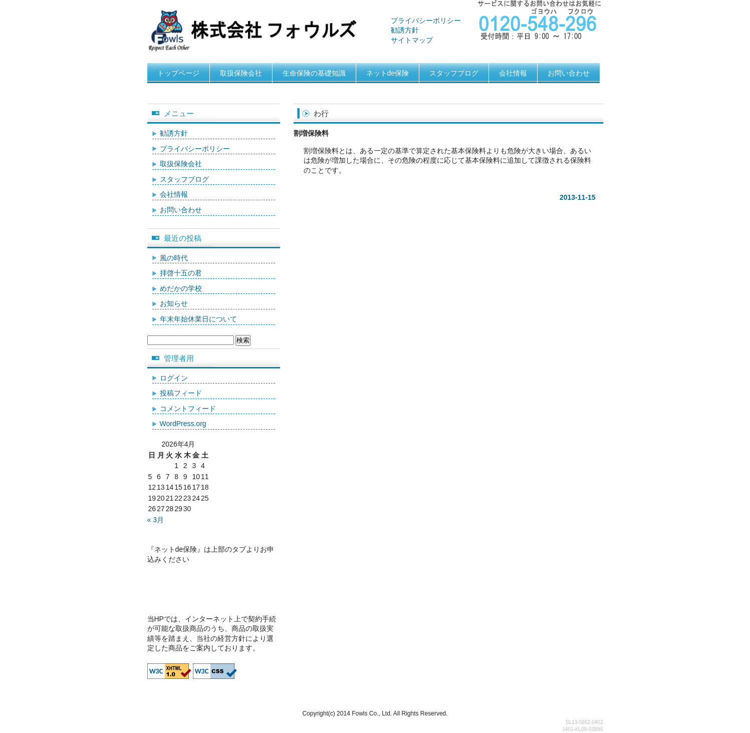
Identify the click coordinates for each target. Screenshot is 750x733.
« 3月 (155, 520)
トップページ (178, 73)
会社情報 (513, 73)
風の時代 (174, 258)
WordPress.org (183, 424)
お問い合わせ (569, 73)
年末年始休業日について (198, 319)
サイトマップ (412, 40)
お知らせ (174, 303)
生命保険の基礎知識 (314, 73)
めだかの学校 (181, 288)
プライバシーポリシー (426, 21)
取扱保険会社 (241, 73)
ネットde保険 (387, 73)
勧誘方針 (405, 30)
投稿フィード (181, 393)
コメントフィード (188, 409)
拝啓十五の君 (181, 273)
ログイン (174, 378)
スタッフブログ (453, 73)
